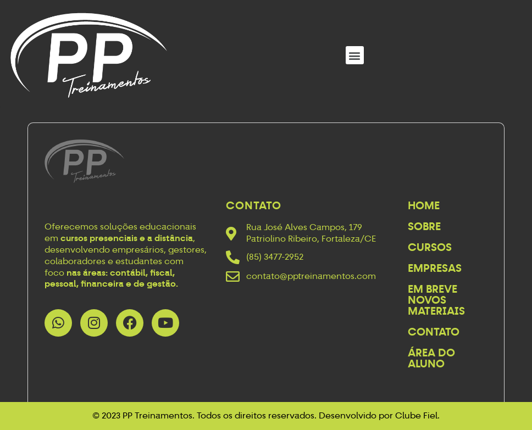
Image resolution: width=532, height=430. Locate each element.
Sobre (424, 226)
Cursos (430, 247)
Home (424, 205)
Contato (433, 331)
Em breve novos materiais (436, 299)
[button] (355, 55)
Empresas (435, 268)
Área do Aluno (431, 358)
